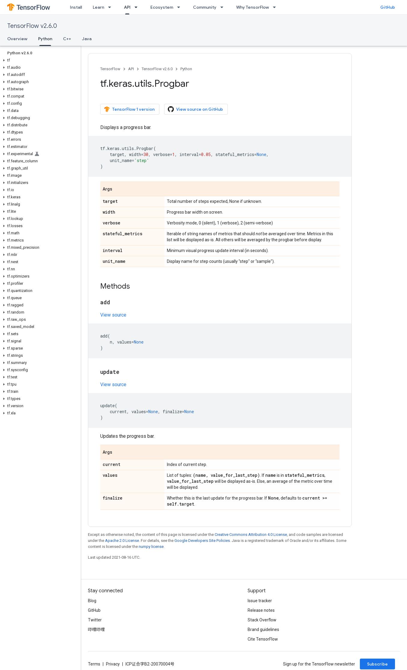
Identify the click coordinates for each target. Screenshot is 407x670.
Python (186, 69)
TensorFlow (110, 69)
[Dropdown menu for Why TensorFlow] (276, 7)
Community (204, 7)
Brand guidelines (263, 629)
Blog (92, 600)
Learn (98, 7)
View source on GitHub (195, 109)
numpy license (151, 546)
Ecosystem (161, 7)
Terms (94, 664)
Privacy (113, 664)
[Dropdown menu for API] (138, 7)
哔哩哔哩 (96, 629)
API (131, 69)
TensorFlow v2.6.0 (32, 26)
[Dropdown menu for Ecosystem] (180, 7)
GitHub (387, 7)
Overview (17, 38)
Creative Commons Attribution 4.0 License (251, 534)
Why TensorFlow (252, 7)
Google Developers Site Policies (202, 540)
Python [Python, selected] (45, 38)
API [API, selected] (127, 7)
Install (76, 7)
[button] (39, 60)
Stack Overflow (262, 619)
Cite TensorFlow (263, 639)
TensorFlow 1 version (129, 109)
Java (87, 38)
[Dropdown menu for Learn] (111, 7)
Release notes (261, 610)
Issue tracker (260, 600)
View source (113, 315)
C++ (67, 38)
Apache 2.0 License (122, 540)
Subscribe (377, 664)
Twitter (95, 619)
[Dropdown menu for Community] (223, 7)
